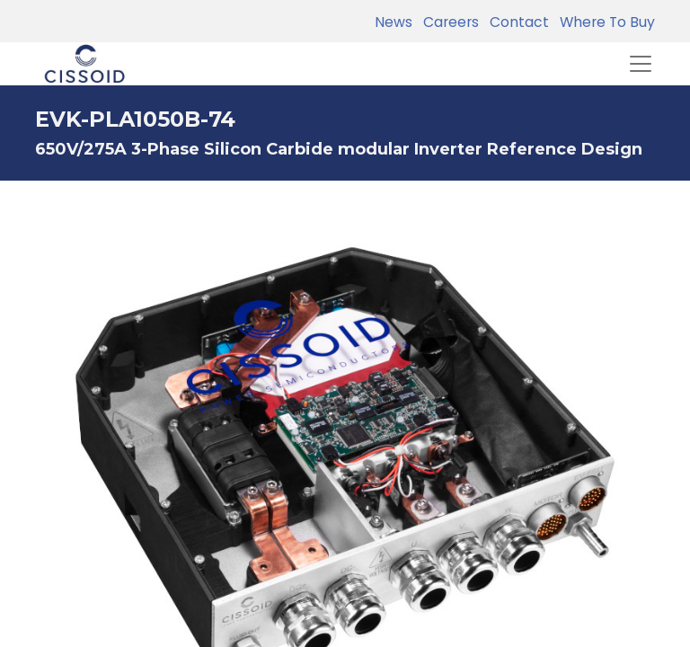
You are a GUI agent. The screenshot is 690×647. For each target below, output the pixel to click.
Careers (447, 22)
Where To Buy (604, 22)
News (393, 22)
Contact (515, 22)
